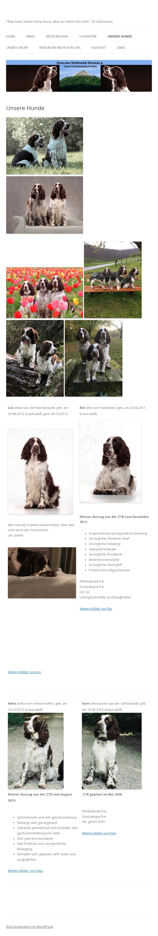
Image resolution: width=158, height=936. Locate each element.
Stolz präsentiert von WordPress (29, 927)
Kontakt (99, 47)
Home (10, 36)
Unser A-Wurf (17, 47)
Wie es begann (57, 36)
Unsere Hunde (120, 36)
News (30, 36)
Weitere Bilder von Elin (96, 609)
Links (121, 47)
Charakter (88, 36)
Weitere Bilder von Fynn (99, 833)
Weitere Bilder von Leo (24, 672)
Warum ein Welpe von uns (59, 47)
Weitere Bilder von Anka (25, 871)
